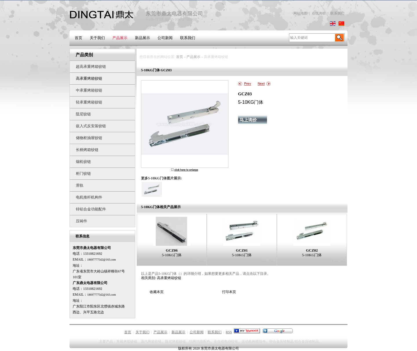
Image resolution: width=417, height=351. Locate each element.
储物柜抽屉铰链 (89, 138)
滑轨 (79, 185)
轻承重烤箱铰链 (89, 102)
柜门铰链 (83, 173)
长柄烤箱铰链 (87, 150)
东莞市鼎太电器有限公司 (220, 348)
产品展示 (119, 38)
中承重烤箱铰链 (89, 90)
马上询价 (248, 120)
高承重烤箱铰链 (89, 78)
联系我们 (337, 13)
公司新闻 (165, 38)
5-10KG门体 (172, 255)
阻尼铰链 (83, 114)
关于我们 (97, 38)
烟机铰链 (83, 161)
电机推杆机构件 (89, 197)
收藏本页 (157, 292)
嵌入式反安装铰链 (91, 126)
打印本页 (229, 292)
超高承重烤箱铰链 (91, 66)
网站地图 (300, 13)
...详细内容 (198, 260)
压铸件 (81, 221)
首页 (78, 38)
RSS (229, 332)
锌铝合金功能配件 (91, 209)
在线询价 (319, 13)
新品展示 (142, 38)
